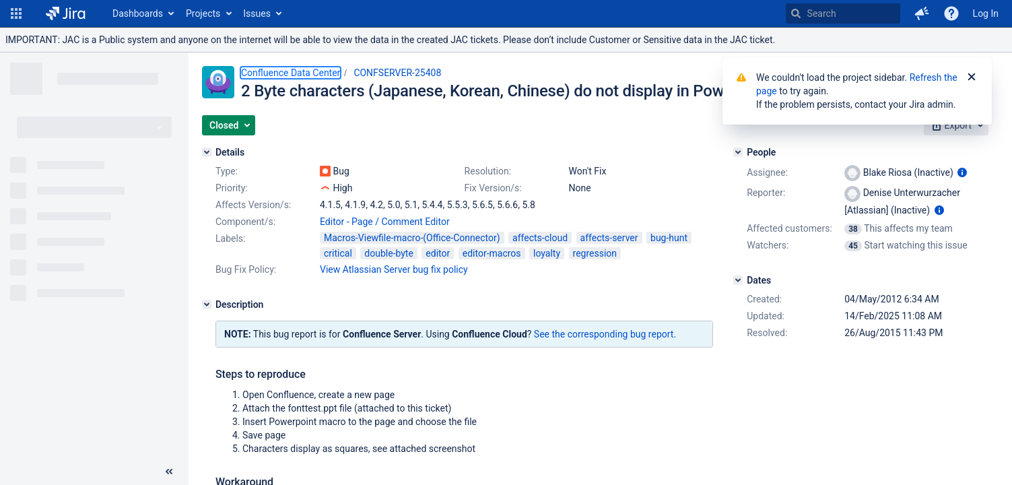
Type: (226, 171)
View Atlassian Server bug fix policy (394, 269)
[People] (738, 152)
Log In (986, 13)
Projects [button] (203, 13)
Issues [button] (257, 13)
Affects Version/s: (253, 204)
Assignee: (767, 172)
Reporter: (766, 192)
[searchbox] (843, 13)
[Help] (951, 13)
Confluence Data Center (290, 72)
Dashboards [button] (137, 13)
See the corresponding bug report (604, 334)
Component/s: (245, 221)
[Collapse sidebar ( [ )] (169, 471)
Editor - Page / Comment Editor (385, 221)
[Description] (206, 304)
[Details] (206, 152)
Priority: (231, 188)
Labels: (230, 238)
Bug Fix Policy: (245, 269)
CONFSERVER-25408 (397, 72)
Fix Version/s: (493, 188)
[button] (16, 13)
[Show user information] (962, 172)
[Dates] (738, 280)
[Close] (971, 77)
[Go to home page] (65, 13)
